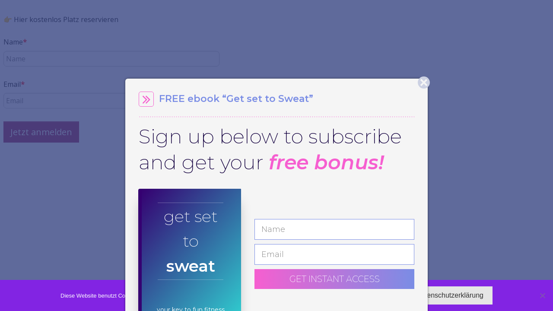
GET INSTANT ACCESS (334, 279)
